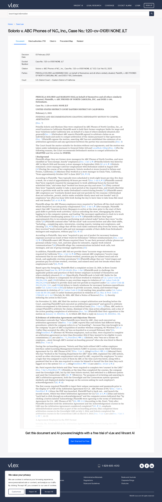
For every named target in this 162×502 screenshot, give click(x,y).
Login (137, 5)
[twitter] (142, 466)
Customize (16, 492)
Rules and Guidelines (92, 483)
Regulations (88, 480)
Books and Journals (128, 477)
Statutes (124, 483)
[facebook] (147, 466)
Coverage (109, 5)
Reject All (33, 492)
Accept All (49, 492)
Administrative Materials (93, 477)
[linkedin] (152, 466)
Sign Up (149, 5)
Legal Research (94, 5)
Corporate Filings (127, 480)
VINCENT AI (78, 5)
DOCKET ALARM (124, 5)
